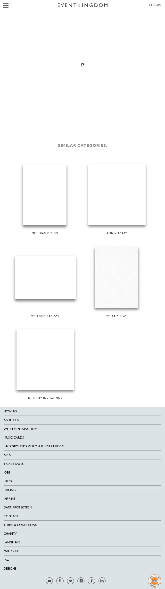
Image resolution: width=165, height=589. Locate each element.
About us (11, 420)
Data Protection (18, 507)
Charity (10, 533)
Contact (11, 516)
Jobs (7, 472)
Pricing (10, 490)
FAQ (6, 560)
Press (8, 481)
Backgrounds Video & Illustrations (34, 446)
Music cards (14, 437)
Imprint (10, 498)
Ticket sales (14, 464)
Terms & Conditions (20, 525)
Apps (7, 455)
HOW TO (10, 411)
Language (12, 542)
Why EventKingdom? (21, 429)
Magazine (11, 551)
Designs (10, 568)
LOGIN (155, 5)
